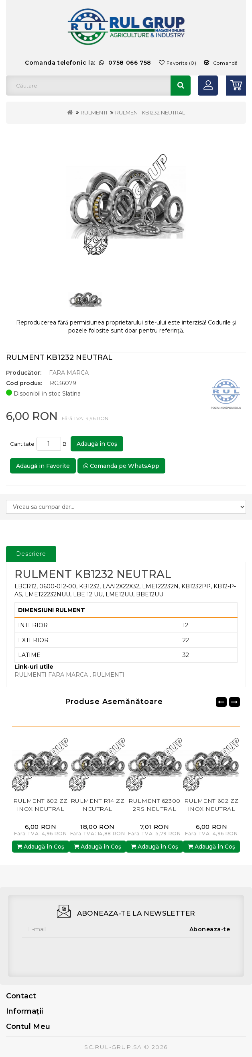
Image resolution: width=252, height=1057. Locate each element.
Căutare (181, 86)
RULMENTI (94, 112)
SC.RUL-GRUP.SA (113, 1047)
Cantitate (22, 444)
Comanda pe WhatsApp (121, 465)
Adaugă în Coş (97, 443)
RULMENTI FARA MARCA (51, 674)
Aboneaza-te (209, 929)
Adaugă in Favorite (43, 465)
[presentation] (83, 953)
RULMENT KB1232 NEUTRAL (150, 112)
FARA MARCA (69, 372)
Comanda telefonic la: (88, 62)
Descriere (31, 553)
